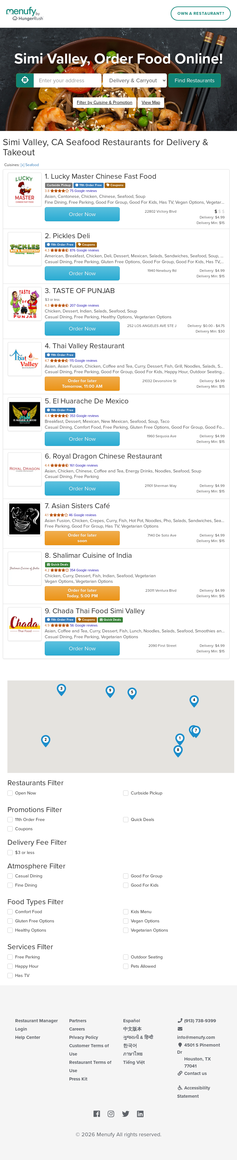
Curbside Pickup (146, 793)
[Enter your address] (68, 80)
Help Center (27, 1037)
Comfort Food (28, 911)
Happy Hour (27, 966)
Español (131, 1020)
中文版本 (132, 1029)
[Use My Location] (25, 80)
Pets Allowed (143, 966)
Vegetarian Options (149, 930)
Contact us (192, 1073)
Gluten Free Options (34, 921)
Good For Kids (145, 885)
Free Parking (27, 957)
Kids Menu (141, 911)
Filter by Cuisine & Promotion (104, 102)
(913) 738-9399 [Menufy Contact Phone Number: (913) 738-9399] (196, 1020)
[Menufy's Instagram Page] (111, 1114)
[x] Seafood (30, 165)
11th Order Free (30, 819)
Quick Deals (142, 819)
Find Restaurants (194, 80)
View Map (151, 102)
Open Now (25, 793)
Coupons (24, 828)
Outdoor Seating (147, 957)
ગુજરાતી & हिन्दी (138, 1037)
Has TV (22, 975)
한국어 (130, 1045)
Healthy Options (30, 930)
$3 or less (25, 852)
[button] (180, 739)
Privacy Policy (83, 1037)
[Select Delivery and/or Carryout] (135, 80)
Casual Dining (28, 876)
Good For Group (146, 876)
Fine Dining (26, 885)
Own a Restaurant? (200, 13)
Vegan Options (145, 921)
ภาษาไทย (133, 1054)
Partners (77, 1020)
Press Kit (78, 1079)
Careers (77, 1029)
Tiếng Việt (134, 1062)
